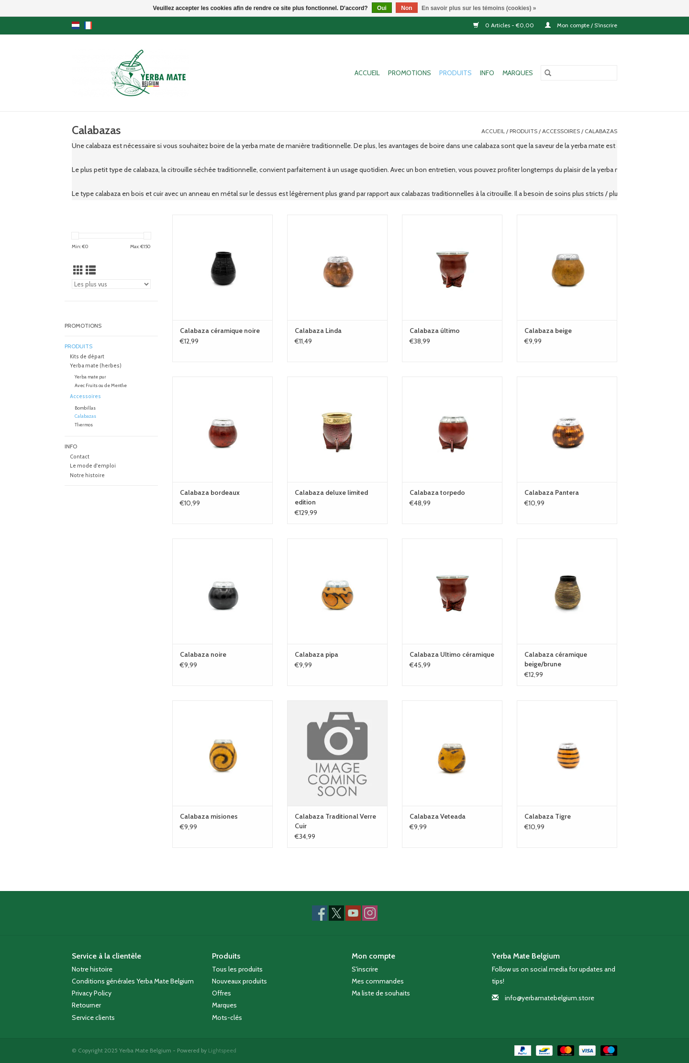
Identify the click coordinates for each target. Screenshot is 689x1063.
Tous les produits (237, 969)
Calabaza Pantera (551, 492)
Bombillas (85, 408)
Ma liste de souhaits (381, 993)
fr (88, 25)
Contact (79, 457)
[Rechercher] (579, 72)
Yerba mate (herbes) (96, 366)
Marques (517, 73)
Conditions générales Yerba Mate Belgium (133, 981)
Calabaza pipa (316, 654)
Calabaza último (435, 330)
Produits (455, 73)
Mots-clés (227, 1017)
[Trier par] (111, 284)
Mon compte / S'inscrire (581, 25)
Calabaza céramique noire (220, 330)
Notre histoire (87, 475)
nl (75, 25)
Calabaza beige (548, 330)
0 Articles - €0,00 (504, 25)
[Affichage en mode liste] (91, 270)
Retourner (86, 1005)
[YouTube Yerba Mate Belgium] (353, 913)
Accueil (367, 73)
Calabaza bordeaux (210, 492)
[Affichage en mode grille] (78, 270)
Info (487, 73)
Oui (382, 8)
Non (406, 8)
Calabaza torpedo (437, 492)
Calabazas (601, 131)
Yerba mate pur (90, 376)
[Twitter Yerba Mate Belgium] (336, 913)
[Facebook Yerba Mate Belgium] (319, 913)
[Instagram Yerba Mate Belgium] (370, 913)
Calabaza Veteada (438, 816)
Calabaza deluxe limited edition (331, 497)
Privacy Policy (91, 993)
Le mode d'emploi (93, 466)
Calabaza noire (203, 654)
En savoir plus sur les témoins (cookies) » (479, 8)
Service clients (93, 1017)
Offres (221, 993)
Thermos (84, 424)
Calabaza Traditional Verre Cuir (335, 821)
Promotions (409, 73)
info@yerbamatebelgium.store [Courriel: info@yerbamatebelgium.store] (549, 998)
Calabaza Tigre (547, 816)
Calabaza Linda (318, 330)
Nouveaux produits (239, 981)
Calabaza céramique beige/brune (555, 659)
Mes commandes (378, 981)
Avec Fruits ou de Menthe (101, 385)
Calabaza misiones (209, 816)
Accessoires (561, 131)
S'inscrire (365, 969)
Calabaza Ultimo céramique (452, 654)
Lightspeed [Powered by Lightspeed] (222, 1050)
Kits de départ (87, 357)
